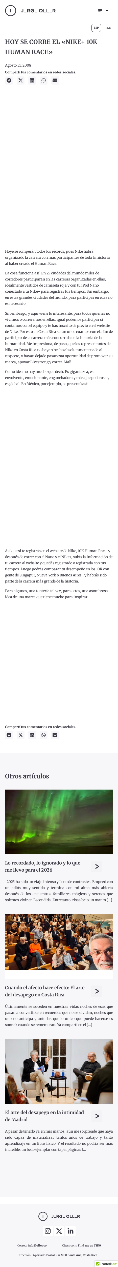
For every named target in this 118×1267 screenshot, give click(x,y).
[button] (9, 80)
